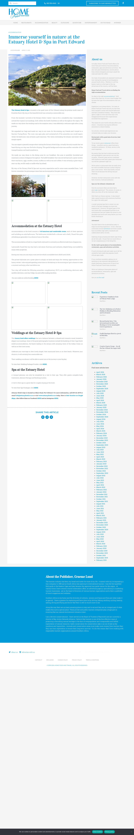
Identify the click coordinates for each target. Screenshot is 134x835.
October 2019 (101, 714)
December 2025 (102, 540)
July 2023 (100, 608)
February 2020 (101, 705)
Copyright (38, 825)
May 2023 (100, 613)
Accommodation (41, 22)
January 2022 (101, 651)
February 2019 (101, 719)
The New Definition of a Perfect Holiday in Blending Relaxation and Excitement (110, 341)
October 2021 (101, 658)
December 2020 (102, 681)
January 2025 (101, 566)
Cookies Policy (63, 825)
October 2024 (101, 573)
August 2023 (100, 606)
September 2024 (102, 575)
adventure (107, 229)
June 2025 (100, 554)
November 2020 (102, 683)
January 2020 (101, 707)
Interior (117, 22)
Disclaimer (50, 825)
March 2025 (100, 561)
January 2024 (101, 594)
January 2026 (101, 538)
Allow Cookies (97, 831)
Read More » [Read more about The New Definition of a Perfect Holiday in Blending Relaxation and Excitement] (103, 346)
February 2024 (101, 592)
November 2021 (102, 655)
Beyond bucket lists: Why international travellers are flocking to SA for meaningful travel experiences (109, 385)
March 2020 (100, 702)
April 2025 (100, 559)
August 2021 (100, 662)
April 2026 (100, 531)
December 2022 (102, 625)
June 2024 (100, 582)
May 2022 (100, 641)
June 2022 (100, 639)
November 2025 (102, 542)
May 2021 (99, 669)
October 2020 (101, 686)
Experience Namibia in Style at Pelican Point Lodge (109, 298)
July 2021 (99, 665)
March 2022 (100, 646)
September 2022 (102, 632)
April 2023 (100, 615)
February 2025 (101, 564)
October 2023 (101, 601)
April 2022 (100, 643)
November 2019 (102, 712)
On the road (105, 22)
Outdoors (65, 22)
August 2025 (100, 549)
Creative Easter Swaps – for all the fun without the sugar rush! (110, 476)
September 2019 (102, 716)
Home (15, 22)
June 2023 (100, 611)
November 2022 (102, 627)
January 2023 (101, 622)
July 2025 (100, 552)
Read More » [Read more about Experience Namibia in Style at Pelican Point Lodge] (103, 301)
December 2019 (101, 709)
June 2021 (100, 667)
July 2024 (100, 580)
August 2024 (100, 578)
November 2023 (102, 599)
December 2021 (101, 653)
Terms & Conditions (92, 825)
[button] (43, 417)
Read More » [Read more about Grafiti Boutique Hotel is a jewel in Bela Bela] (103, 432)
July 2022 (100, 636)
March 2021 (100, 674)
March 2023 (100, 618)
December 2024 (102, 568)
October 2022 (101, 629)
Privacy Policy (77, 825)
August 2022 (100, 634)
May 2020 (100, 698)
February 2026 (101, 535)
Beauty (54, 22)
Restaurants (26, 22)
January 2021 (101, 679)
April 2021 (100, 672)
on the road (100, 277)
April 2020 (100, 700)
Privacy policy (109, 831)
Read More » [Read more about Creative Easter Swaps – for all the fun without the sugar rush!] (103, 479)
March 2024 (100, 589)
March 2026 (100, 533)
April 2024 (100, 587)
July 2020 (100, 693)
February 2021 (101, 676)
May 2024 (100, 585)
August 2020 (100, 690)
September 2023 (102, 604)
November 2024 (102, 571)
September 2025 (102, 547)
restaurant (107, 143)
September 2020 (102, 688)
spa (96, 190)
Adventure (77, 22)
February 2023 (101, 620)
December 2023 (102, 596)
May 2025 (100, 557)
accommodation (109, 96)
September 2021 (102, 660)
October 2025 (101, 545)
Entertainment (91, 22)
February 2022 (101, 648)
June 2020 (100, 695)
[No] (131, 832)
